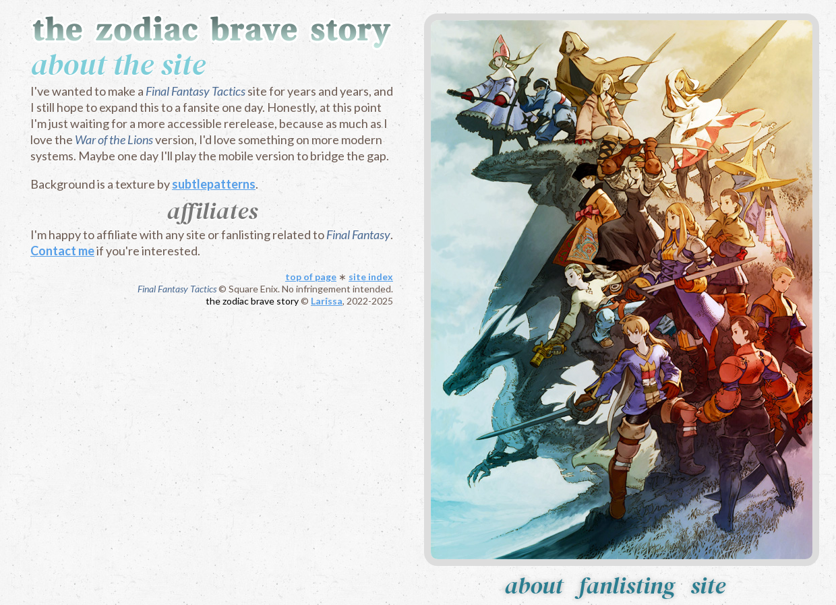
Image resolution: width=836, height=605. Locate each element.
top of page (310, 276)
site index (371, 276)
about (533, 585)
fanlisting (626, 585)
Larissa (326, 301)
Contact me (62, 250)
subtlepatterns (214, 184)
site (707, 585)
